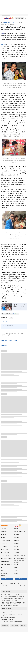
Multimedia (4, 573)
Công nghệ (4, 543)
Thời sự (16, 528)
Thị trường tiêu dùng (6, 558)
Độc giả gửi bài (14, 625)
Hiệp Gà (3, 44)
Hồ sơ (15, 567)
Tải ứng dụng (5, 625)
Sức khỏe (16, 540)
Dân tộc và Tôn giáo (19, 531)
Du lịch (16, 546)
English (16, 564)
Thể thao (3, 534)
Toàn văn (16, 552)
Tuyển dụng (23, 625)
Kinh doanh (4, 531)
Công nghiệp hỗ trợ (6, 555)
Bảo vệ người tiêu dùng (20, 555)
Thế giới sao (19, 22)
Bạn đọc (16, 549)
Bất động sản (4, 549)
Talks (2, 567)
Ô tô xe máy (4, 546)
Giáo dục (16, 534)
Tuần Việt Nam (5, 552)
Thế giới (3, 537)
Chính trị (3, 528)
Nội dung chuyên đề (6, 564)
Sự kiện (21, 579)
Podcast (16, 573)
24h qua (3, 575)
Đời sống (16, 537)
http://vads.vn (9, 619)
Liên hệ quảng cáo (6, 608)
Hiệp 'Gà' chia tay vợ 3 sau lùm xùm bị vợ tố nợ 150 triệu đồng (19, 306)
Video (15, 570)
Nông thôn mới (5, 561)
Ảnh (2, 570)
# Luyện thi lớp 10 (19, 18)
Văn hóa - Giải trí (7, 22)
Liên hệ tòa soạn (6, 591)
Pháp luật (16, 543)
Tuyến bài (7, 579)
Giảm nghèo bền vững (20, 558)
